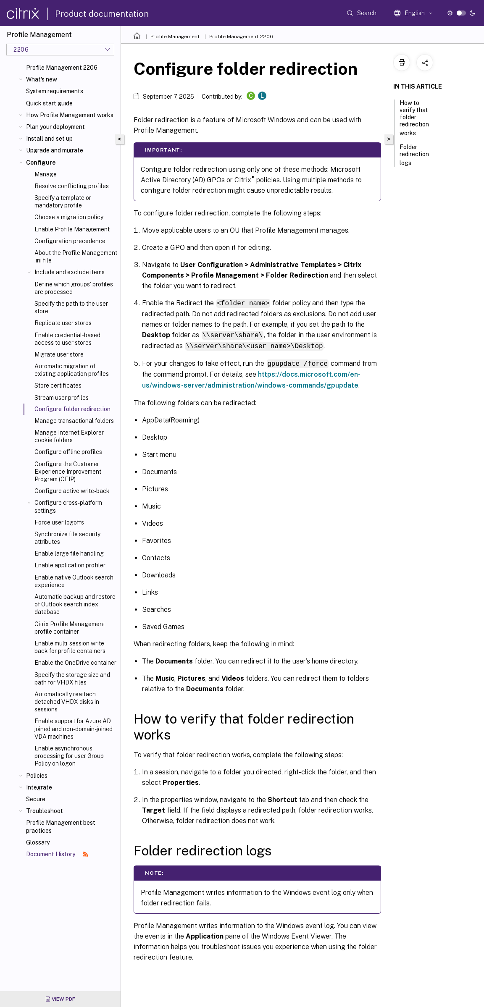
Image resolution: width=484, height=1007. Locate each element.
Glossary (38, 842)
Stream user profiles (61, 397)
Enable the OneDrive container (75, 662)
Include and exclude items (69, 272)
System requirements (54, 91)
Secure (35, 799)
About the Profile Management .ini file (75, 256)
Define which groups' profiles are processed (73, 288)
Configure (40, 162)
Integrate (39, 787)
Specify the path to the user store (71, 307)
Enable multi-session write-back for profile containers (70, 647)
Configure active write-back (72, 491)
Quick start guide (49, 103)
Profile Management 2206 (61, 67)
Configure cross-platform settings (68, 506)
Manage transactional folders (74, 420)
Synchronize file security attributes (67, 538)
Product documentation (102, 14)
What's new (41, 79)
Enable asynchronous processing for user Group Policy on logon (69, 756)
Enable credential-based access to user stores (67, 339)
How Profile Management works (69, 115)
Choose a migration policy (68, 217)
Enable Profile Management (72, 229)
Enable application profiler (69, 565)
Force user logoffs (59, 522)
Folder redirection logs (414, 155)
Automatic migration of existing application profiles (71, 370)
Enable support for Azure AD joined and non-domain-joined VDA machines (73, 729)
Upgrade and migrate (54, 150)
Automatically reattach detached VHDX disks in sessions (66, 702)
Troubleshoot (44, 811)
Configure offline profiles (68, 451)
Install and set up (49, 138)
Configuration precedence (69, 241)
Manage (45, 174)
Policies (36, 775)
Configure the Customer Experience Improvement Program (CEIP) (67, 472)
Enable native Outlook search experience (73, 581)
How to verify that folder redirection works (414, 118)
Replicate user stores (63, 323)
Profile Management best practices (60, 826)
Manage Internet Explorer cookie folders (69, 436)
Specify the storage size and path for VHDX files (72, 678)
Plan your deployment (55, 126)
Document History (57, 854)
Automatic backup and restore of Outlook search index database (75, 604)
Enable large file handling (69, 553)
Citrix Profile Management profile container (69, 628)
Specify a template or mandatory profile (62, 201)
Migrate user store (59, 354)
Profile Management (175, 36)
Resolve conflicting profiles (71, 186)
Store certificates (58, 385)
